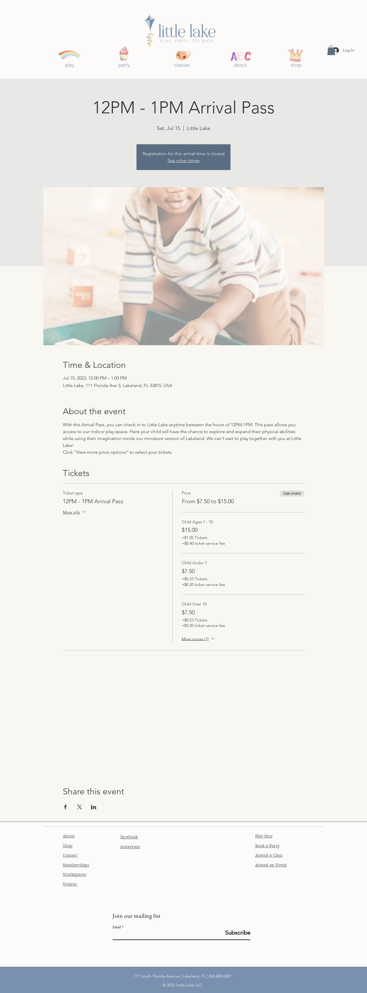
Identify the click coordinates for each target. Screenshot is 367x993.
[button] (331, 50)
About (69, 836)
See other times (183, 160)
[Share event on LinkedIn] (93, 807)
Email (117, 927)
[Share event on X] (79, 807)
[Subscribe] (235, 932)
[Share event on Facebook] (65, 807)
